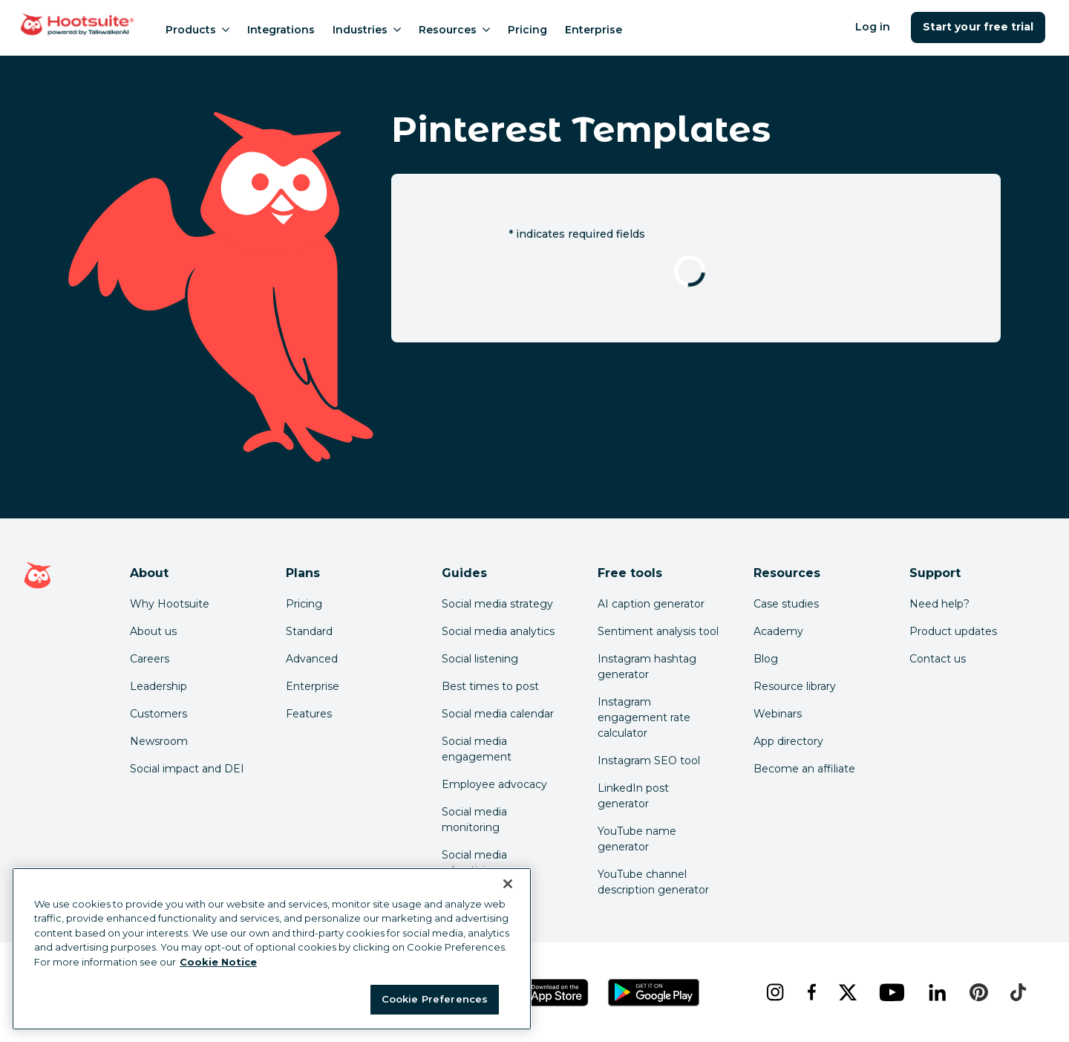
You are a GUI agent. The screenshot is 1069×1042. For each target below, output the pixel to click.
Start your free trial (978, 26)
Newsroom (159, 741)
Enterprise (593, 29)
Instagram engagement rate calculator (644, 717)
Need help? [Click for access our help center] (939, 603)
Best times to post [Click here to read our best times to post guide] (490, 686)
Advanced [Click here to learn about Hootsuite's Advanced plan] (312, 658)
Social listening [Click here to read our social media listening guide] (480, 658)
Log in (872, 26)
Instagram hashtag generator (647, 666)
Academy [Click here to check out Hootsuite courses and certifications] (778, 631)
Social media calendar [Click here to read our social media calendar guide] (498, 713)
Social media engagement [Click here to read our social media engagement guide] (476, 749)
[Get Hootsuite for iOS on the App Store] (548, 992)
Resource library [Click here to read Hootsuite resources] (794, 686)
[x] (847, 992)
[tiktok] (1017, 992)
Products (197, 29)
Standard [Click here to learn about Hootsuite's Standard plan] (309, 631)
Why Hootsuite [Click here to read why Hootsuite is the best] (169, 603)
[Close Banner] (507, 883)
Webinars (777, 713)
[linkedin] (937, 992)
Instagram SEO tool (649, 760)
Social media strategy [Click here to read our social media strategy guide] (497, 603)
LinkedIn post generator (633, 795)
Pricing (527, 29)
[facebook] (811, 992)
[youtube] (891, 992)
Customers (158, 713)
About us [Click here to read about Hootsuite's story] (153, 631)
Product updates (953, 631)
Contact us (937, 658)
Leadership (158, 686)
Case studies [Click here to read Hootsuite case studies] (786, 603)
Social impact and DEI (187, 768)
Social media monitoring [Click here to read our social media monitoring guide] (474, 819)
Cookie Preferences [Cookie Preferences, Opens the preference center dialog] (435, 999)
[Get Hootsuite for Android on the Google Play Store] (654, 992)
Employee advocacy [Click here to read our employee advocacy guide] (494, 784)
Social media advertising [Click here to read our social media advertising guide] (474, 862)
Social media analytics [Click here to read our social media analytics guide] (498, 631)
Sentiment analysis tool (658, 631)
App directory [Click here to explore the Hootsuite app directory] (788, 741)
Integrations (281, 29)
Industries (367, 29)
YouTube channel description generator (653, 881)
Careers (149, 658)
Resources (454, 29)
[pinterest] (978, 992)
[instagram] (774, 992)
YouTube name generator (637, 838)
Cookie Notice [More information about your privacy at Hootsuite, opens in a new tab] (218, 962)
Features (309, 713)
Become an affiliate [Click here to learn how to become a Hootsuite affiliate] (804, 768)
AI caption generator (651, 603)
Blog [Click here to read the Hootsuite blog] (765, 658)
